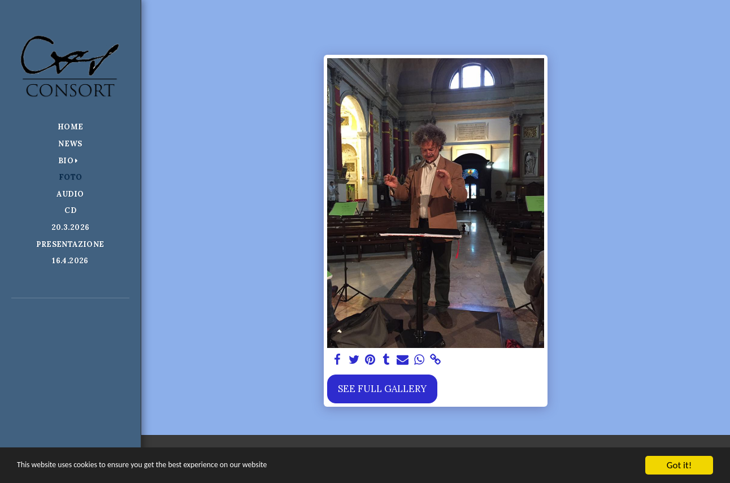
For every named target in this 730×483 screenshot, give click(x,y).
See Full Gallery (382, 388)
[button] (70, 161)
